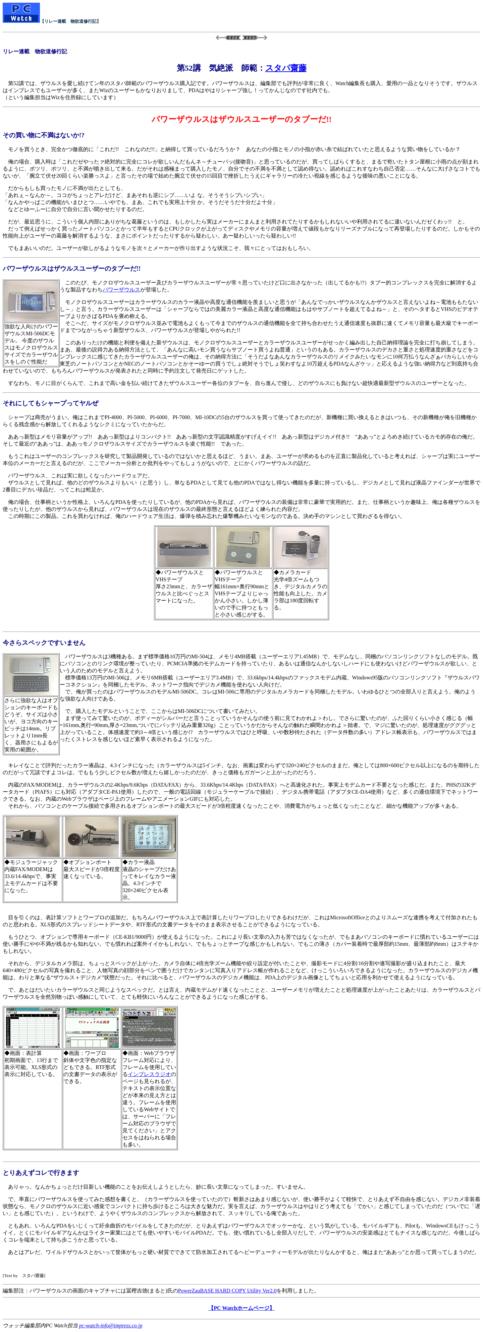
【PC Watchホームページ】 (241, 1308)
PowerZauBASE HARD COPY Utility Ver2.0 (227, 1290)
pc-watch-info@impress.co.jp (110, 1325)
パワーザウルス (121, 289)
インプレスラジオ (149, 1074)
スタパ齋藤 (286, 68)
